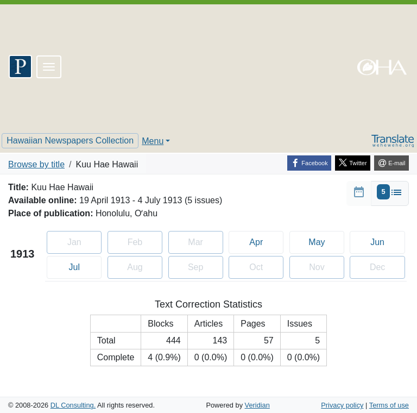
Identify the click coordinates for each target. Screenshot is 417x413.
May (326, 241)
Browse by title (36, 164)
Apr (265, 241)
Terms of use (389, 405)
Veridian (257, 405)
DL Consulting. (73, 405)
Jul (84, 266)
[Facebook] (309, 163)
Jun (386, 241)
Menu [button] (152, 141)
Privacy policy (342, 405)
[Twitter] (352, 163)
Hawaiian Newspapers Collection (70, 140)
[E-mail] (391, 163)
